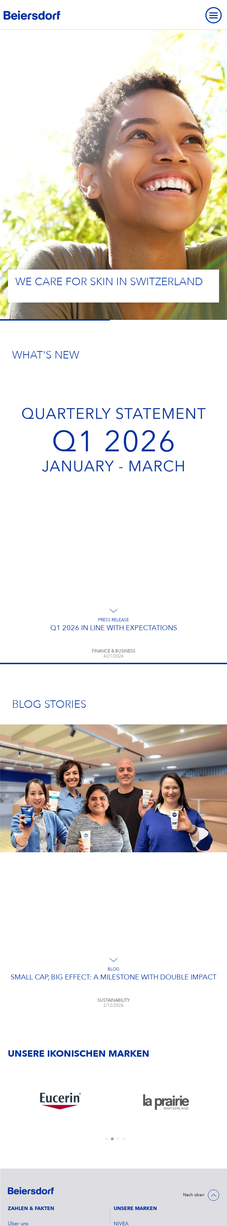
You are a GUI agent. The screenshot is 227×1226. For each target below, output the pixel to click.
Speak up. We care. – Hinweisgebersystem (55, 1196)
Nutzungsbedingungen (34, 1181)
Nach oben (193, 996)
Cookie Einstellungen (32, 1151)
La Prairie (124, 1086)
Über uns (18, 1025)
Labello (122, 1070)
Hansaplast (126, 1055)
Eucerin (122, 1040)
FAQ (13, 1136)
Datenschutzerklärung (32, 1166)
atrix (118, 1101)
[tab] (106, 940)
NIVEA (121, 1025)
